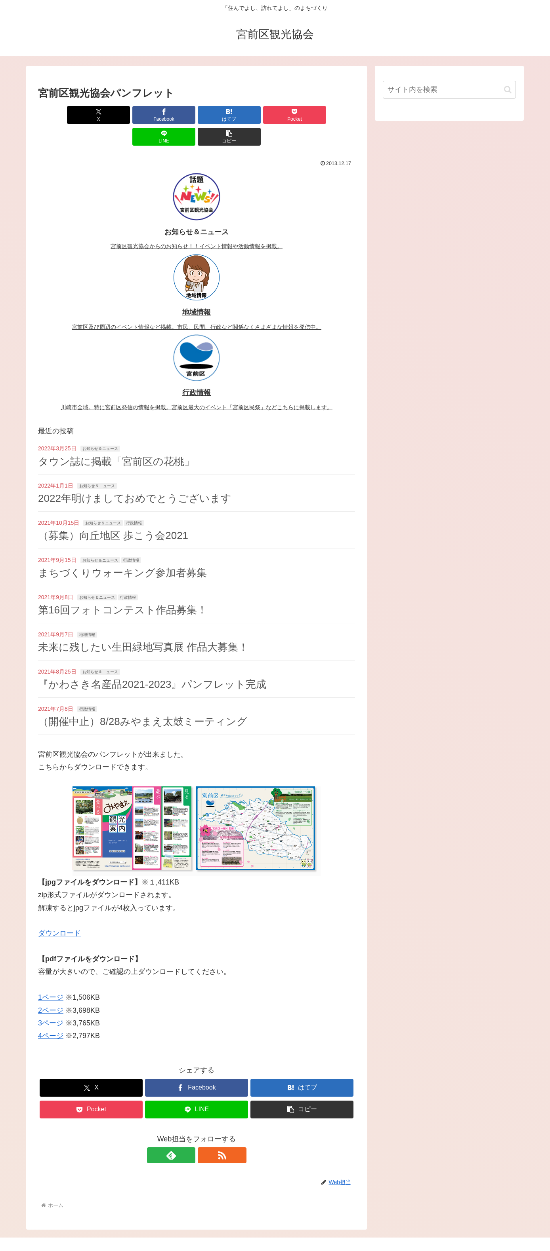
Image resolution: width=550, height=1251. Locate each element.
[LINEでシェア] (276, 115)
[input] (449, 90)
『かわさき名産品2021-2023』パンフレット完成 (152, 662)
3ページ (50, 1001)
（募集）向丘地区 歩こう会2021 (113, 514)
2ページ (50, 989)
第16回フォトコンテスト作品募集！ (122, 588)
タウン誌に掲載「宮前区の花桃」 (116, 440)
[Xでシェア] (63, 115)
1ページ (50, 976)
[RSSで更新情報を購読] (206, 1133)
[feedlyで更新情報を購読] (187, 1133)
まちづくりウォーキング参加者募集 (122, 551)
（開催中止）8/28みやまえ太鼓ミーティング (142, 700)
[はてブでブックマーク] (170, 115)
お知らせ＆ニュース (100, 427)
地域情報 (87, 613)
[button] (329, 115)
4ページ (50, 1014)
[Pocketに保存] (223, 115)
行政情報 (134, 501)
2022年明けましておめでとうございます (134, 476)
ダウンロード (59, 911)
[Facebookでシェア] (116, 115)
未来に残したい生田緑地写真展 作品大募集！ (143, 625)
